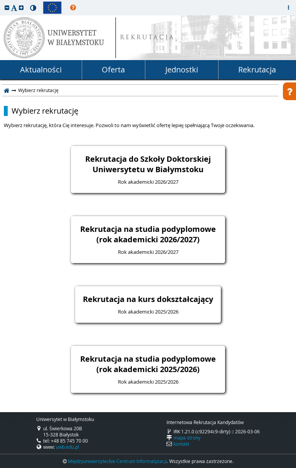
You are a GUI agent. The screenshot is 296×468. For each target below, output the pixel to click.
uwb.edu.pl (67, 447)
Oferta (113, 69)
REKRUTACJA (147, 38)
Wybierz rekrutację (45, 111)
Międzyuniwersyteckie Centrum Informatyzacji (117, 461)
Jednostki (181, 69)
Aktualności (41, 69)
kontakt (181, 444)
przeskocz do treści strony (2, 2)
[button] (7, 7)
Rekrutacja (257, 69)
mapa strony (186, 437)
